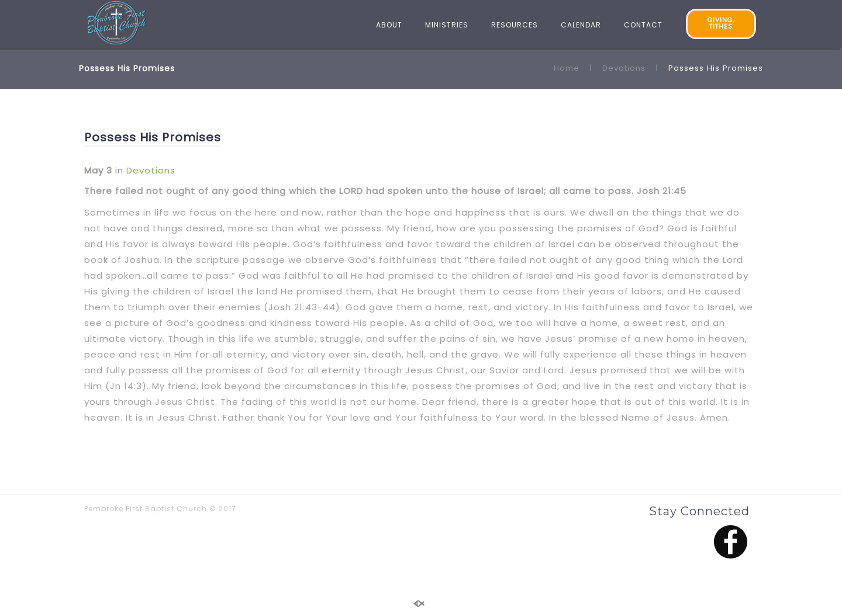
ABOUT (389, 25)
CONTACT (643, 25)
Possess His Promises (152, 137)
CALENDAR (581, 25)
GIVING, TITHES (721, 23)
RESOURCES (514, 25)
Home (566, 68)
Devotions (624, 68)
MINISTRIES (446, 25)
